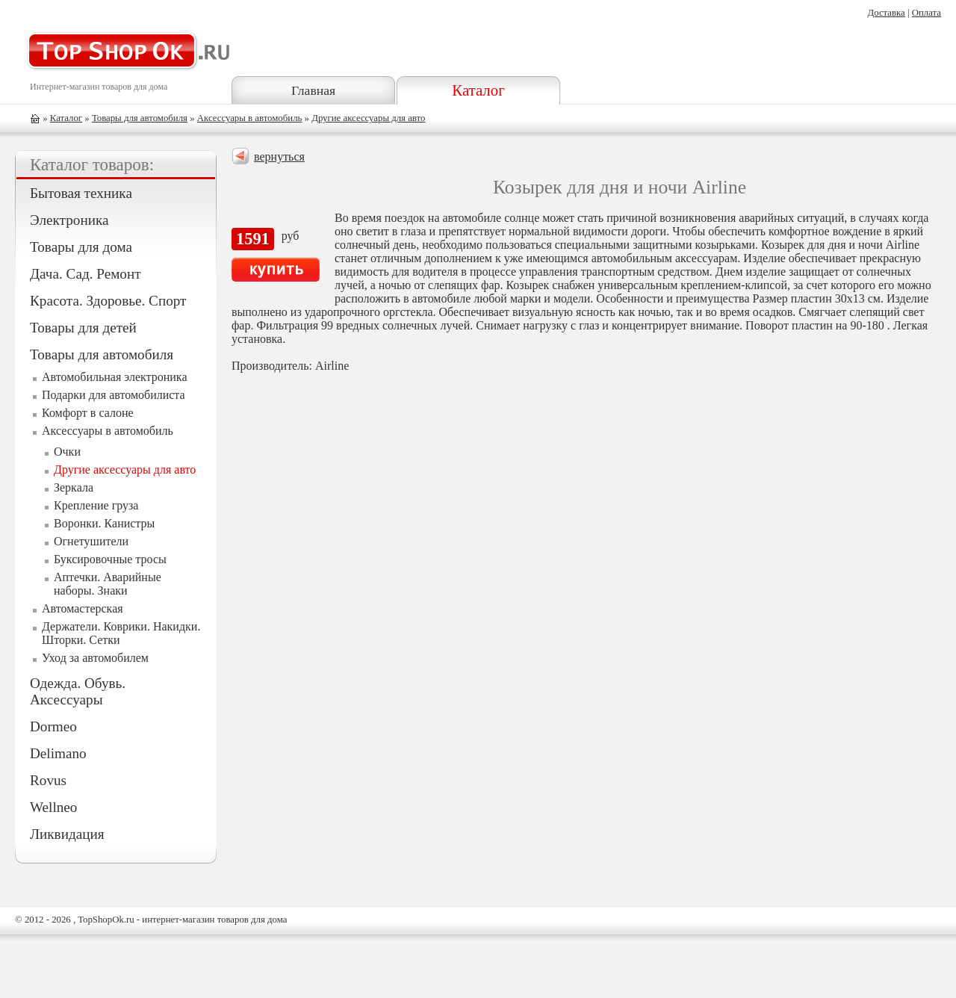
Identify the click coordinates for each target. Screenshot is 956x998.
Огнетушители (91, 541)
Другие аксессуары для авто (368, 118)
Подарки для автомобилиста (113, 394)
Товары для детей (83, 327)
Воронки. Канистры (104, 523)
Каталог (478, 90)
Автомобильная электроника (114, 377)
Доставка (885, 12)
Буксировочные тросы (110, 559)
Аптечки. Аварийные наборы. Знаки (107, 584)
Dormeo (53, 726)
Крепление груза (96, 505)
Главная (313, 90)
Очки (67, 451)
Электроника (69, 220)
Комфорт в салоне (88, 412)
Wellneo (53, 807)
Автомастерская (82, 608)
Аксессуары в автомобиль (249, 118)
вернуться (279, 156)
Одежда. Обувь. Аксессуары (77, 691)
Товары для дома (81, 247)
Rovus (48, 780)
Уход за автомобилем (95, 657)
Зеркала (73, 487)
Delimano (58, 753)
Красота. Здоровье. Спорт (108, 301)
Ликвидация (67, 834)
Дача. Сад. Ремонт (85, 274)
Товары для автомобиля (139, 118)
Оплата (926, 12)
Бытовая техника (81, 193)
